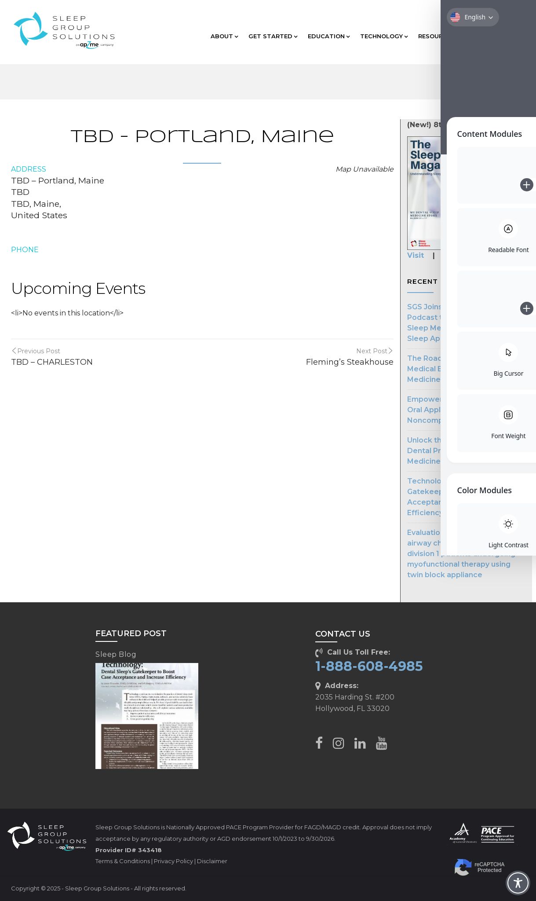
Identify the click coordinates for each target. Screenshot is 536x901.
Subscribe (460, 255)
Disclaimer (212, 860)
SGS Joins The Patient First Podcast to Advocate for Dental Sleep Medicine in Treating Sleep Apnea (465, 323)
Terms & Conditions (122, 860)
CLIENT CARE (492, 36)
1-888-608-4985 (369, 666)
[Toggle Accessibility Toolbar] (518, 883)
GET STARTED (272, 36)
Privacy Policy (173, 860)
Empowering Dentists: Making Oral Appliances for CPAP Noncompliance (461, 410)
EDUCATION (329, 36)
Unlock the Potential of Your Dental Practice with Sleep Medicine (458, 450)
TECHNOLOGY (384, 36)
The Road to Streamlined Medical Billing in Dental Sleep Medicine (461, 369)
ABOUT (224, 36)
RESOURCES (438, 36)
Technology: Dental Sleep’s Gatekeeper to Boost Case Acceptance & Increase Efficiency (457, 497)
